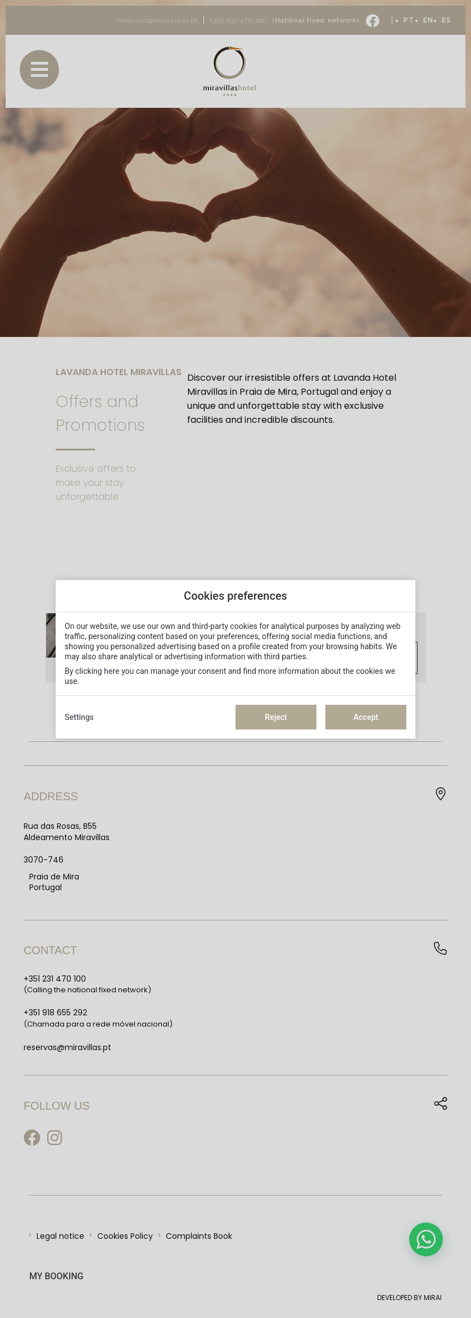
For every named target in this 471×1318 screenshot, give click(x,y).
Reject (276, 717)
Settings (79, 717)
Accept (366, 717)
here (112, 671)
